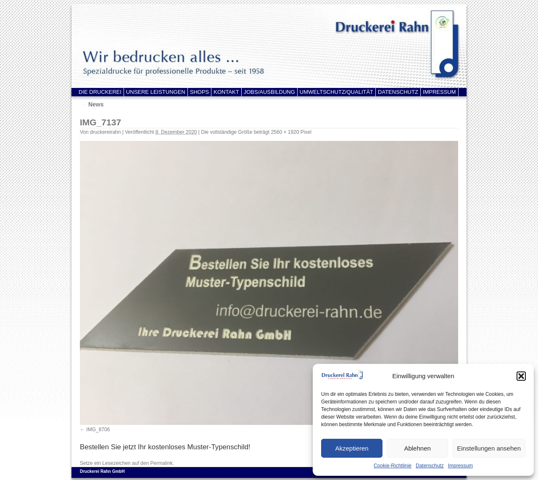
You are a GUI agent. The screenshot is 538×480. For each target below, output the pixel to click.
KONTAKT (226, 92)
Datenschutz (430, 466)
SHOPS (199, 92)
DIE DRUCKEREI (100, 92)
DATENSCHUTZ (398, 92)
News (91, 104)
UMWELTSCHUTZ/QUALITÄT (336, 92)
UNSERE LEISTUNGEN (155, 92)
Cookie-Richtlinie (392, 466)
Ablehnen (417, 448)
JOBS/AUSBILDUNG (269, 92)
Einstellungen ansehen (489, 448)
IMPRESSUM (439, 92)
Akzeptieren (351, 448)
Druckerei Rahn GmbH (102, 471)
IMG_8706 (98, 429)
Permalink (161, 463)
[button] (521, 376)
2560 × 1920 (285, 132)
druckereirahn (105, 132)
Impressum (460, 466)
